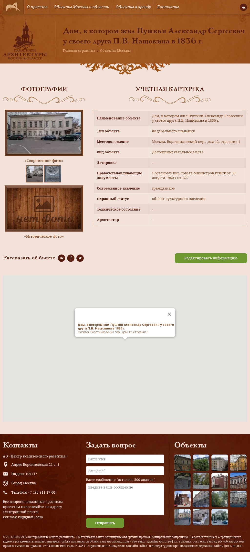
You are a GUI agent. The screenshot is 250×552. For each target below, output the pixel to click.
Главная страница (79, 50)
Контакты (168, 7)
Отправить (105, 522)
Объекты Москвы (115, 50)
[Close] (169, 314)
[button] (125, 344)
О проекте (37, 7)
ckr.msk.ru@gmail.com (23, 517)
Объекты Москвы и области (81, 7)
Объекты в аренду (133, 7)
